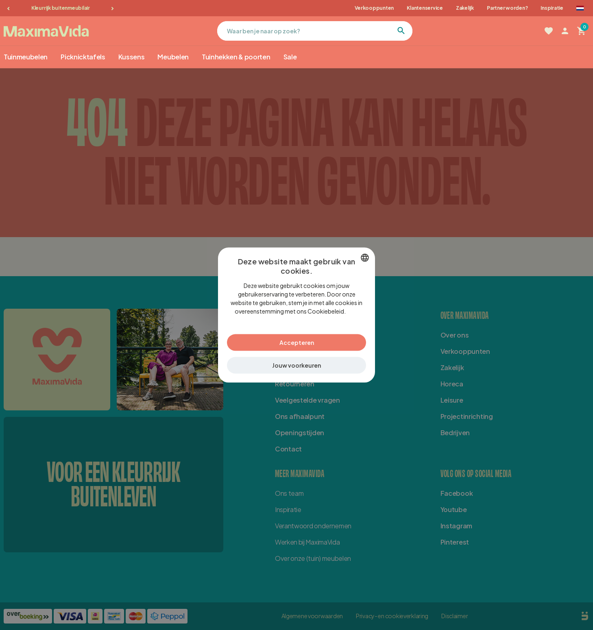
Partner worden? (507, 8)
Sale (290, 56)
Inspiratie (552, 8)
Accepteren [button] (296, 338)
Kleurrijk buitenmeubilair (60, 8)
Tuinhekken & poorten (236, 56)
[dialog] (296, 315)
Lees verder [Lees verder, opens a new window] (349, 315)
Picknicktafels (83, 56)
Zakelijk (465, 8)
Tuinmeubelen (26, 56)
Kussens (131, 56)
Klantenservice (425, 8)
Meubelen (172, 56)
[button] (296, 361)
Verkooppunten (374, 8)
